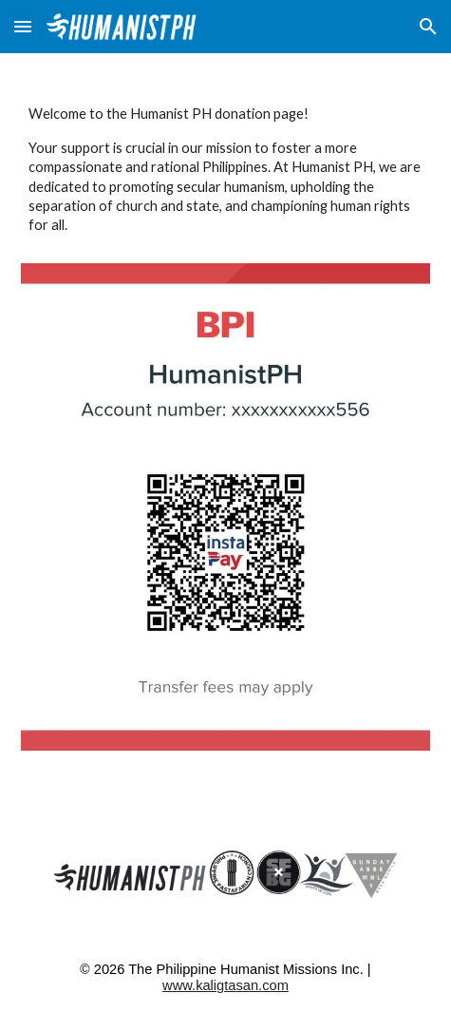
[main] (225, 169)
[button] (23, 26)
